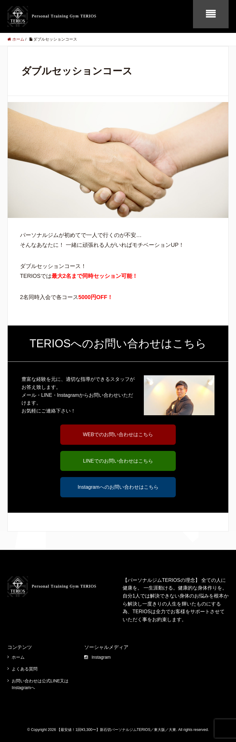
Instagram (97, 657)
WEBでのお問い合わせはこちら (118, 434)
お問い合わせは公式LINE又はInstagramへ (40, 684)
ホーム (18, 657)
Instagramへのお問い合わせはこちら (117, 487)
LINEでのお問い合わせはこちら (118, 461)
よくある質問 (24, 668)
